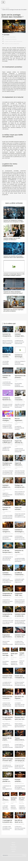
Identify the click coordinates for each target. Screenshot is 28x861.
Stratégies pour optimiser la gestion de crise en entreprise (7, 465)
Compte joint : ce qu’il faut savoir (22, 655)
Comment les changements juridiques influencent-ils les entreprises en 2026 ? (13, 221)
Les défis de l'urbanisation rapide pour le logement (19, 575)
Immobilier (13, 849)
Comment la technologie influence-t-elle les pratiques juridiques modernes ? (13, 274)
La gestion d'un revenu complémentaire (11, 43)
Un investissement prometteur (10, 36)
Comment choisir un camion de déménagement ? (20, 617)
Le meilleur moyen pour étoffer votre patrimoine (13, 41)
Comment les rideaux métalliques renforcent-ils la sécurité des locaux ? (13, 292)
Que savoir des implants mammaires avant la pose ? (19, 699)
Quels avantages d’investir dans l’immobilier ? (7, 760)
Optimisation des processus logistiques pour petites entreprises (13, 310)
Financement (13, 847)
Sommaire (6, 34)
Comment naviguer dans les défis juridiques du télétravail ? (11, 238)
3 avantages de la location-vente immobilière (7, 822)
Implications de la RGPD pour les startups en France (7, 443)
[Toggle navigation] (3, 2)
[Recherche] (12, 855)
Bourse (13, 842)
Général (7, 8)
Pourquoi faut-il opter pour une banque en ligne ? (20, 720)
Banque (13, 844)
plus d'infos (21, 81)
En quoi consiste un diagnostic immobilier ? (7, 719)
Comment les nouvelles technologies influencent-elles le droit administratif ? (13, 256)
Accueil (2, 8)
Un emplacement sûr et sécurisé (10, 39)
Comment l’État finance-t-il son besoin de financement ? (7, 678)
